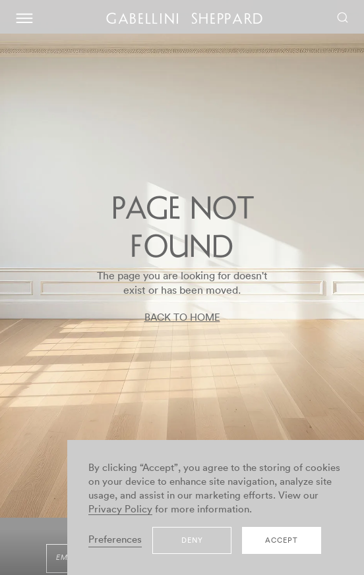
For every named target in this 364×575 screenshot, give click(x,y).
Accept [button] (281, 540)
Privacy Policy (120, 509)
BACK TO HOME (182, 318)
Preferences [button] (115, 540)
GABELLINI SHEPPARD (185, 20)
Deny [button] (192, 540)
